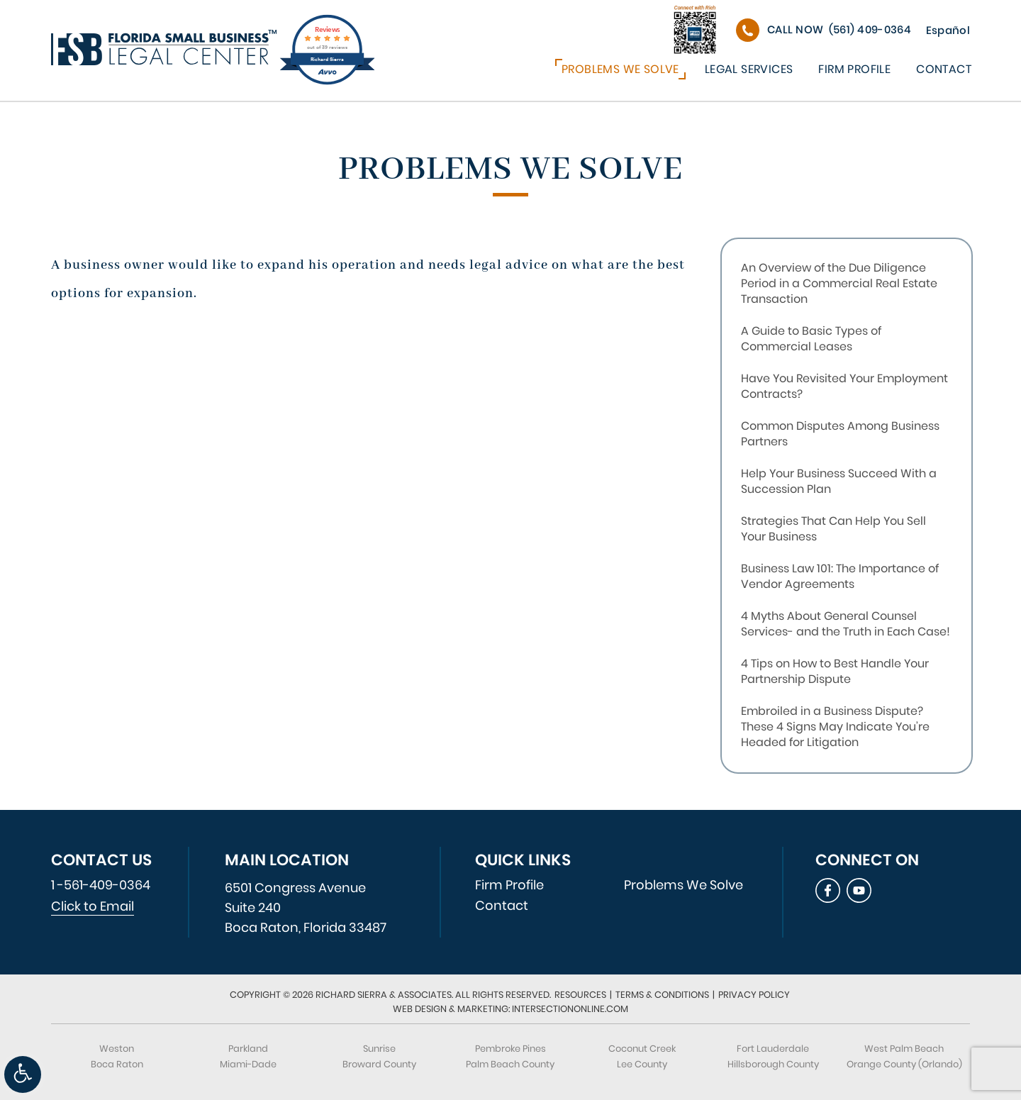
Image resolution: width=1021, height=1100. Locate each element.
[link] (22, 1074)
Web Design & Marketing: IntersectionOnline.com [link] (510, 1009)
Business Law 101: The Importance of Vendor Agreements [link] (840, 576)
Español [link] (948, 30)
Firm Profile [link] (854, 69)
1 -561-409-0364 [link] (100, 885)
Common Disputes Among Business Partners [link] (840, 434)
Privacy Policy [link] (754, 994)
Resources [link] (580, 994)
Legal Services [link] (749, 69)
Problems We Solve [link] (620, 69)
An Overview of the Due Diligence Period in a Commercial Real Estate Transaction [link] (839, 283)
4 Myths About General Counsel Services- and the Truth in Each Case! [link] (845, 624)
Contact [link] (943, 69)
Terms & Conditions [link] (662, 994)
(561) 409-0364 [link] (839, 29)
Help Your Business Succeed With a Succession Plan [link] (839, 481)
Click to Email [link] (92, 906)
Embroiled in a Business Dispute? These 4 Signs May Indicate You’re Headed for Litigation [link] (835, 726)
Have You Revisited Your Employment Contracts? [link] (844, 386)
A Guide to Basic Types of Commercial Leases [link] (811, 339)
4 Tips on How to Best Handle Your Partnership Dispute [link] (835, 671)
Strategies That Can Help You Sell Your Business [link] (833, 529)
